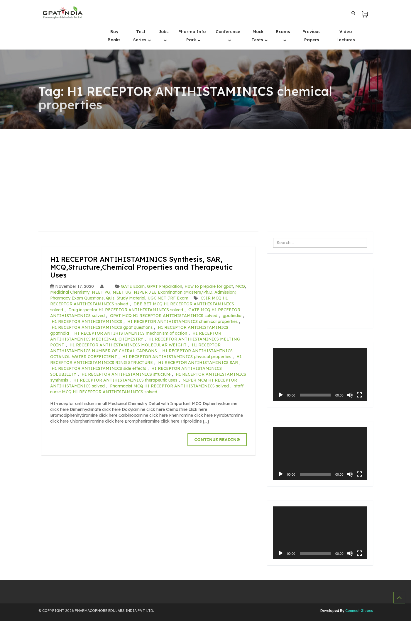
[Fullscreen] (359, 395)
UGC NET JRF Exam (168, 297)
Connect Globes (358, 610)
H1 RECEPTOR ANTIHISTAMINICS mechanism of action (130, 333)
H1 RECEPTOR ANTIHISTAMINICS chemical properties (182, 321)
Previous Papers (311, 35)
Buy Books (114, 35)
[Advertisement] (205, 173)
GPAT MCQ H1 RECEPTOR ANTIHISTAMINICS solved (163, 315)
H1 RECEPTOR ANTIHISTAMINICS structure (126, 374)
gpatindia (232, 315)
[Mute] (350, 395)
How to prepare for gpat (209, 286)
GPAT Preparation (164, 286)
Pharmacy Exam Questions (77, 297)
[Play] (281, 395)
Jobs (164, 31)
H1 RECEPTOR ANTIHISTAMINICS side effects (99, 368)
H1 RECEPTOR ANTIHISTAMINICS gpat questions (102, 327)
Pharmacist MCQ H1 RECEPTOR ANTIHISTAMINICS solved (169, 385)
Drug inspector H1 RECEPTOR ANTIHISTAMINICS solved (125, 309)
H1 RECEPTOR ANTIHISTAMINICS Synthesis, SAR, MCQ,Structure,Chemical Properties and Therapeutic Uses (141, 267)
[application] (320, 374)
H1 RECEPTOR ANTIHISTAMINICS (87, 321)
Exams (283, 31)
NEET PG (101, 292)
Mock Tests (257, 35)
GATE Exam (133, 286)
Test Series (140, 35)
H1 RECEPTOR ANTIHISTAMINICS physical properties (176, 356)
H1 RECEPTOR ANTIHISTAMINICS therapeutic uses (125, 379)
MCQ (240, 286)
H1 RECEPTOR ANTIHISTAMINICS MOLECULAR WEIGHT (128, 344)
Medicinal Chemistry (69, 292)
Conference (228, 31)
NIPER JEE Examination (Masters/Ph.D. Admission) (185, 292)
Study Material (131, 297)
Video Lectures (345, 35)
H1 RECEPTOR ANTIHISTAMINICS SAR (198, 362)
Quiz (110, 297)
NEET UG (122, 292)
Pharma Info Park (192, 35)
